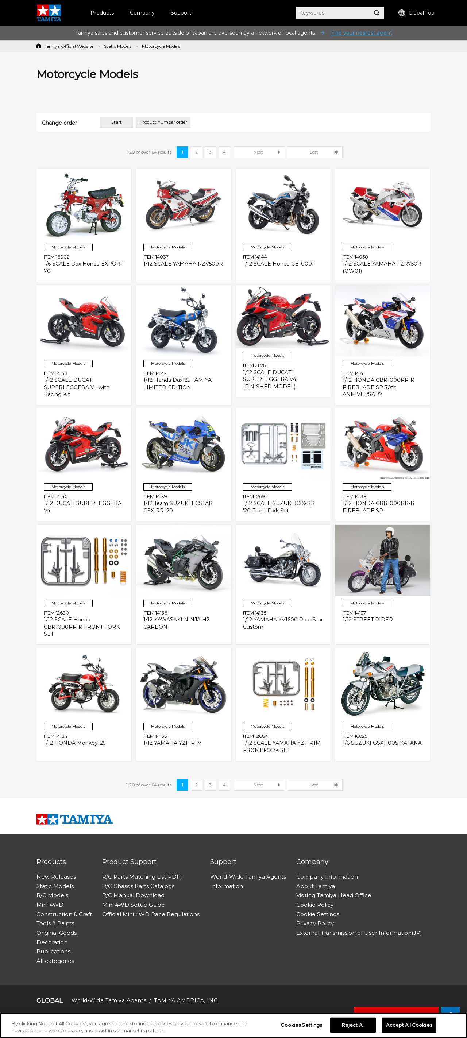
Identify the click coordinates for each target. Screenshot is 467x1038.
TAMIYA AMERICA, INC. (186, 1000)
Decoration (51, 942)
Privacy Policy (315, 923)
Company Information (327, 876)
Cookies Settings (301, 1025)
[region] (233, 1025)
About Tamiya (315, 886)
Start (116, 122)
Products (102, 12)
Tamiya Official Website (68, 46)
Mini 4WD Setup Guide (133, 904)
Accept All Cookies (409, 1025)
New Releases (56, 876)
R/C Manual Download (133, 895)
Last (313, 152)
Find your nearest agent (361, 33)
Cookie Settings (317, 914)
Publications (53, 951)
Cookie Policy (314, 904)
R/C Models (52, 895)
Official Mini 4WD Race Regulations (151, 914)
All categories (55, 960)
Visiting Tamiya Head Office (333, 895)
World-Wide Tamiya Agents (248, 876)
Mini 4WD (49, 904)
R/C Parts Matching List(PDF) (142, 876)
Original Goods (56, 932)
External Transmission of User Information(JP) (359, 932)
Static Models (117, 46)
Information (226, 886)
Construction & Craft (64, 914)
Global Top (416, 12)
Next (258, 152)
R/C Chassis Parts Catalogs (138, 886)
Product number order (163, 122)
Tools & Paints (55, 923)
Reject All (353, 1025)
